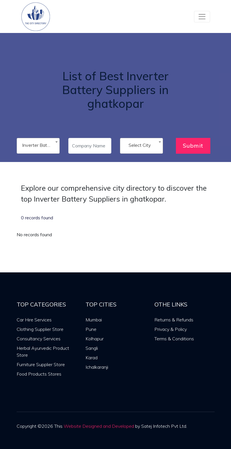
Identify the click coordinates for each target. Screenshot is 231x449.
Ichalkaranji (97, 367)
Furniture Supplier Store (41, 364)
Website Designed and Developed (99, 426)
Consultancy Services (39, 338)
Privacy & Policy (170, 329)
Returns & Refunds (173, 320)
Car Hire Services (34, 320)
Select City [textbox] (140, 145)
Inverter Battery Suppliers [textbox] (39, 145)
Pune (91, 329)
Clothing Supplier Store (40, 329)
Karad (92, 357)
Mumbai (94, 320)
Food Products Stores (39, 374)
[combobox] (38, 146)
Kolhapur (95, 338)
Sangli (92, 348)
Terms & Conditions (174, 338)
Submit (193, 145)
